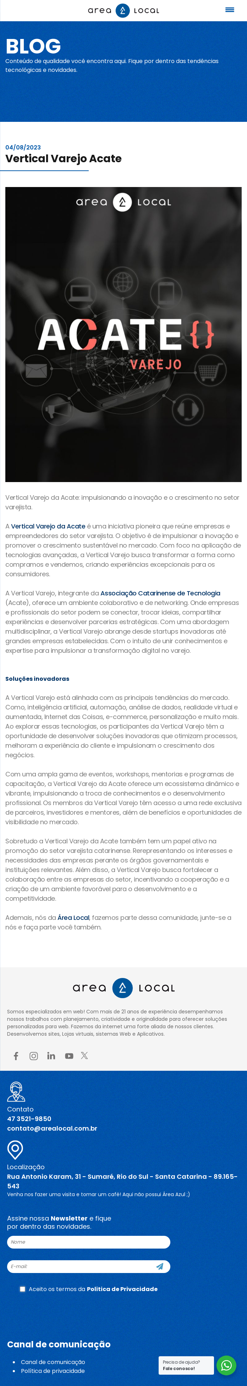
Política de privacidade (53, 1371)
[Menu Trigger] (230, 9)
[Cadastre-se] (159, 1266)
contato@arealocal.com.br (52, 1128)
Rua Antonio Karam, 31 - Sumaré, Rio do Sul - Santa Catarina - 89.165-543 (122, 1181)
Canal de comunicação (53, 1362)
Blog (33, 46)
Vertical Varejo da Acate (48, 526)
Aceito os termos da (89, 1289)
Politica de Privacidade (122, 1289)
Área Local (73, 917)
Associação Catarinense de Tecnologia (160, 593)
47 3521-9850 (29, 1118)
